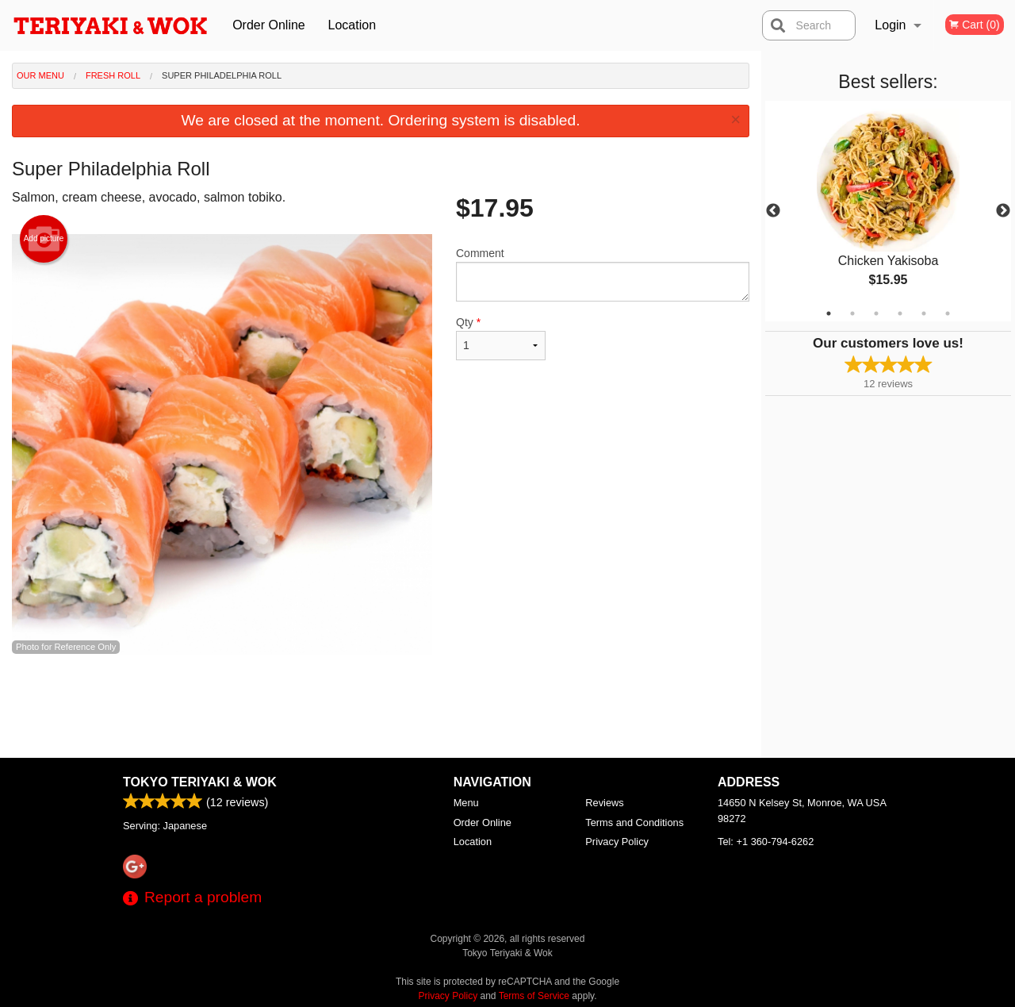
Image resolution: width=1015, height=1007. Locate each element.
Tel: (766, 841)
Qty (501, 338)
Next (1003, 211)
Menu (466, 803)
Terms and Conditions (634, 822)
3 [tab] (876, 313)
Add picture (44, 239)
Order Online (268, 25)
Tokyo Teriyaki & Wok (200, 782)
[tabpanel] (888, 211)
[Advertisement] (380, 706)
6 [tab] (948, 313)
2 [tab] (852, 313)
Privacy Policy (617, 841)
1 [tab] (829, 313)
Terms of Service (534, 995)
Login (890, 25)
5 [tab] (924, 313)
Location (352, 25)
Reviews (604, 803)
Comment (602, 274)
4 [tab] (900, 313)
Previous (773, 211)
